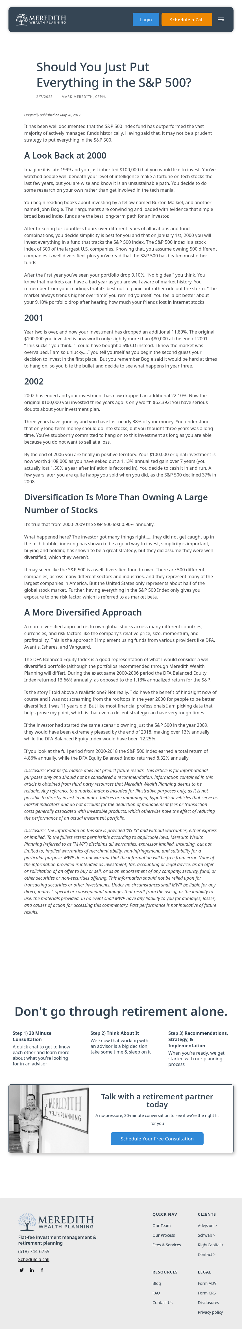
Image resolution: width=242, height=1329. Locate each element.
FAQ (156, 1293)
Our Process (163, 1235)
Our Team (161, 1225)
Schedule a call (33, 1259)
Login (146, 19)
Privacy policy (210, 1312)
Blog (156, 1283)
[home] (41, 19)
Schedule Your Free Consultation (157, 1138)
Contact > (206, 1254)
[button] (220, 19)
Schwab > (206, 1235)
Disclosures (208, 1302)
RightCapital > (211, 1245)
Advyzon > (207, 1225)
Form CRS (207, 1293)
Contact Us (162, 1302)
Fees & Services (166, 1245)
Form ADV (207, 1283)
